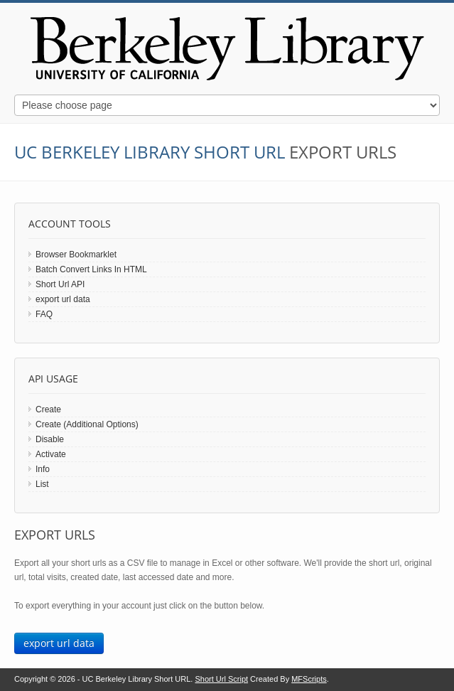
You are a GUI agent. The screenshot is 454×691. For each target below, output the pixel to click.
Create (48, 409)
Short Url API (60, 284)
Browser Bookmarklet (76, 254)
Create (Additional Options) (87, 424)
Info (43, 469)
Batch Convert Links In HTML (91, 269)
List (42, 484)
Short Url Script (221, 679)
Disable (50, 439)
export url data (63, 299)
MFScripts (309, 679)
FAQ (44, 314)
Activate (51, 454)
